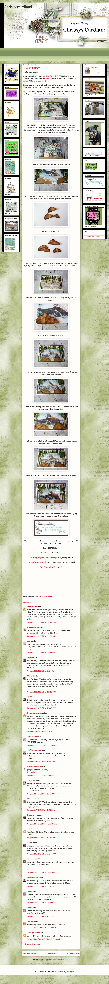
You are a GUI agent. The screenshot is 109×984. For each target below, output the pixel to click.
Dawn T (30, 829)
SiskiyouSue (33, 933)
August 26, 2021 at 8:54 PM (41, 671)
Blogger (70, 971)
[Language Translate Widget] (93, 153)
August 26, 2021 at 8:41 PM (41, 636)
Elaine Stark (32, 877)
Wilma (47, 78)
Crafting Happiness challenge (43, 557)
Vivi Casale (32, 859)
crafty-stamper (34, 750)
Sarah (29, 843)
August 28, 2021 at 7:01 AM (41, 916)
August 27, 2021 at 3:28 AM (41, 761)
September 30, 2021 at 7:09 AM (43, 939)
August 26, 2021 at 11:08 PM (41, 708)
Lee (28, 641)
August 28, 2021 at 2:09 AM (41, 854)
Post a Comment (33, 944)
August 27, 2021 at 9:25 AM (41, 810)
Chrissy (95, 67)
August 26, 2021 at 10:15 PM (41, 692)
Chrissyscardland (18, 7)
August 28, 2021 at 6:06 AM (41, 886)
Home (51, 953)
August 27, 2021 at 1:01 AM (40, 731)
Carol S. (31, 799)
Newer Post (29, 953)
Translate (95, 155)
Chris (29, 676)
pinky (29, 891)
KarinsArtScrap (34, 766)
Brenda (30, 921)
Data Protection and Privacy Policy (94, 236)
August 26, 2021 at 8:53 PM (41, 652)
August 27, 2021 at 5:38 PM (41, 838)
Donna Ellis (32, 736)
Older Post (73, 953)
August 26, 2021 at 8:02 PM (41, 622)
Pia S (29, 697)
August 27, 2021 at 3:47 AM (41, 775)
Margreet (31, 780)
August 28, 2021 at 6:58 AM (41, 902)
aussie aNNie (33, 627)
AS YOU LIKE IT (53, 76)
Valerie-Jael (32, 606)
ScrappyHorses (34, 713)
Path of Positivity (36, 562)
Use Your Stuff (47, 567)
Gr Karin (31, 772)
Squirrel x (31, 815)
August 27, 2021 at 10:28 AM (42, 824)
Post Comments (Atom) (57, 960)
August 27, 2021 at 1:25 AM (41, 745)
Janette (30, 657)
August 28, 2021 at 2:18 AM (41, 872)
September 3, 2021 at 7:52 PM (42, 928)
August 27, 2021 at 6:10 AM (41, 794)
